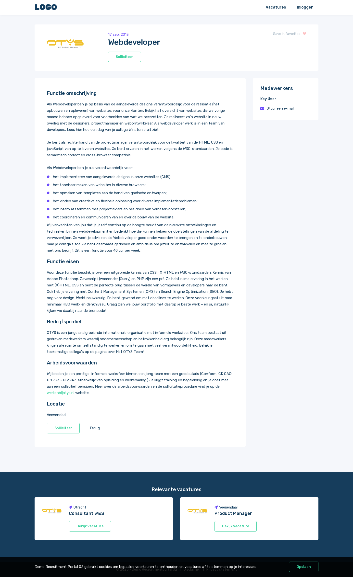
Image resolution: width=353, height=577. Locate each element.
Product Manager (233, 513)
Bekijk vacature (89, 526)
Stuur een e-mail (280, 108)
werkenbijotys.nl (60, 393)
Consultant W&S (86, 513)
